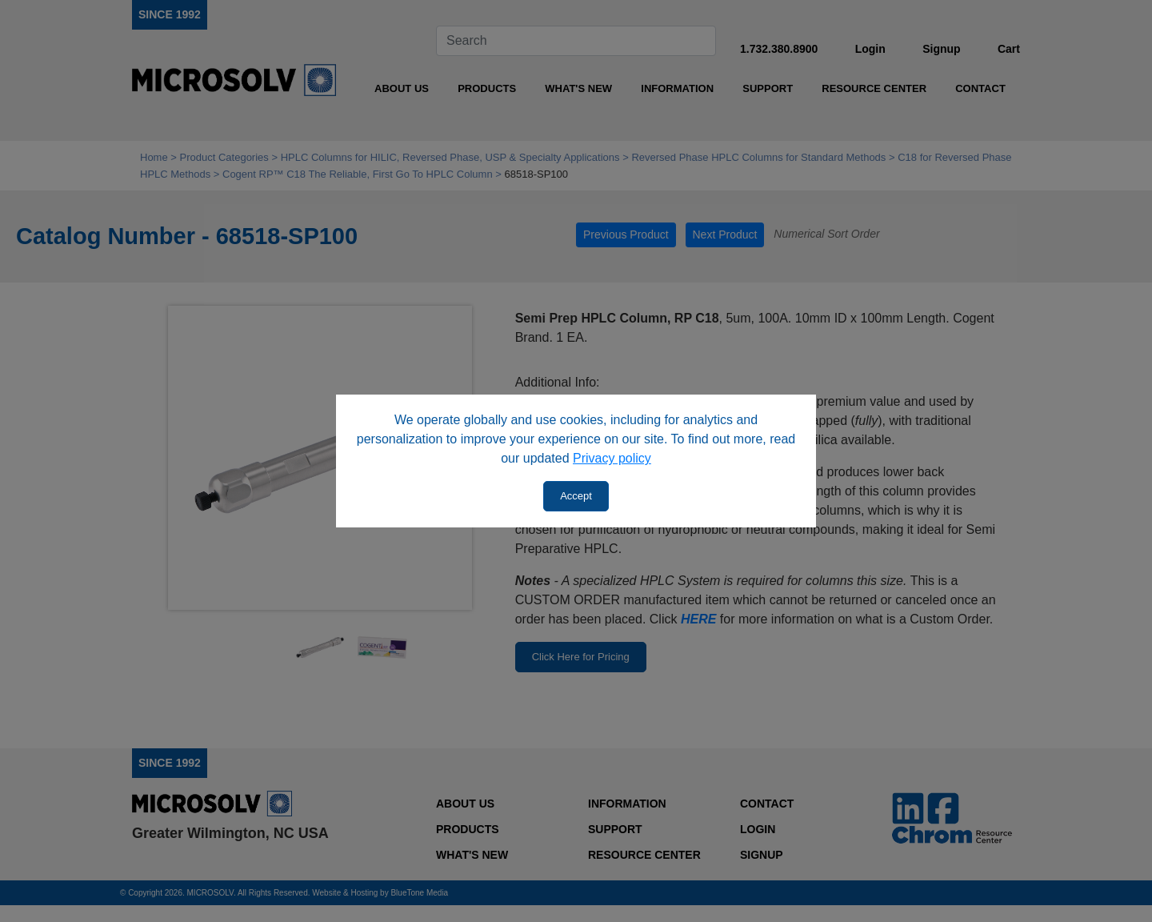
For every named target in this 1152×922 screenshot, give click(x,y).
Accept (576, 496)
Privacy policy (612, 458)
